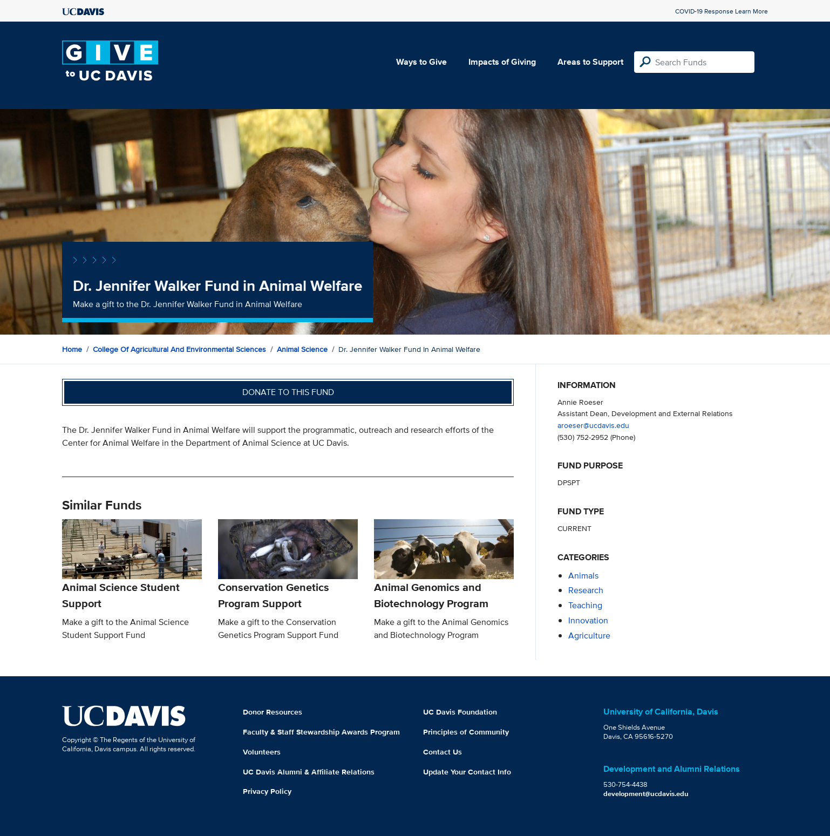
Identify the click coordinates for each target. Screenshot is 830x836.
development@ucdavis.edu (646, 794)
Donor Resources (272, 711)
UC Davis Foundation (460, 711)
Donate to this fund (288, 392)
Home (72, 349)
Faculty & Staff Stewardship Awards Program (321, 731)
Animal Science (302, 349)
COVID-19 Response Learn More (721, 11)
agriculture (589, 635)
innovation (588, 620)
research (585, 590)
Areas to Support (590, 62)
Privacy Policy (267, 791)
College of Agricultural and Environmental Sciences (179, 349)
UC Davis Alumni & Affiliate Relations (309, 771)
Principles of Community (466, 731)
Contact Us (442, 751)
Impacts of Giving (502, 62)
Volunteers (262, 751)
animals (583, 575)
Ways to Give (421, 62)
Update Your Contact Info (467, 771)
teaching (585, 605)
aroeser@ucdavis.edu (593, 425)
